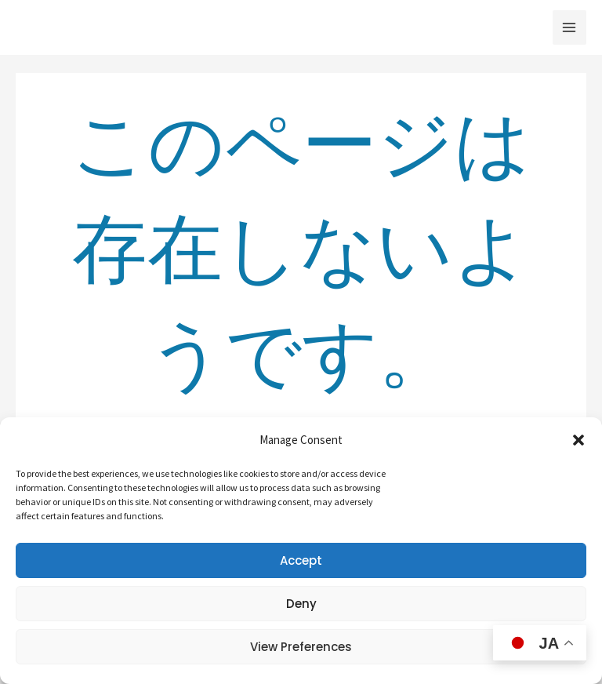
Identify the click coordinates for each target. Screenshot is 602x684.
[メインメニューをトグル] (569, 27)
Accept (301, 560)
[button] (578, 440)
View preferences (301, 647)
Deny (301, 603)
